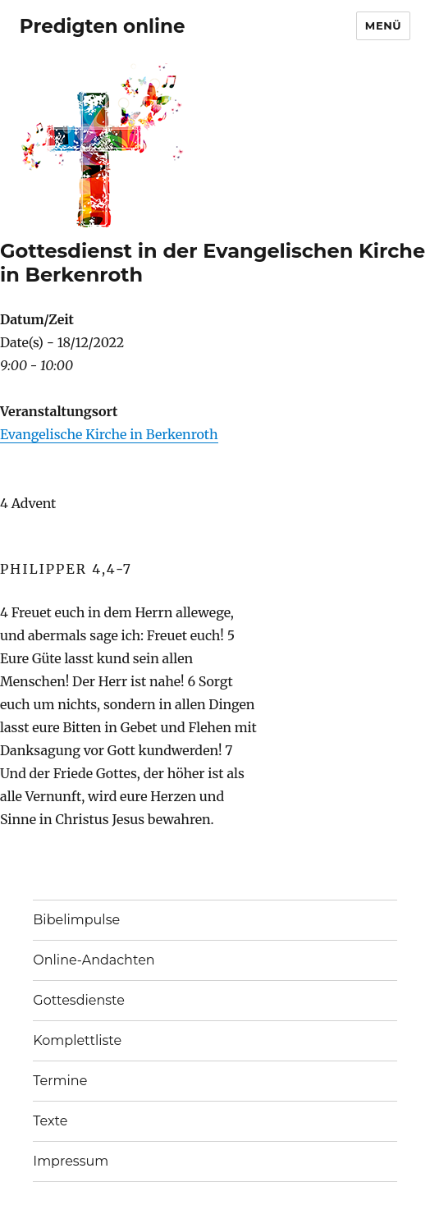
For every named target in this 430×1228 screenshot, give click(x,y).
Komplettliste (77, 1040)
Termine (60, 1080)
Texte (50, 1121)
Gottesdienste (79, 1000)
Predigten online (102, 26)
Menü (383, 25)
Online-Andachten (93, 960)
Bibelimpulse (76, 920)
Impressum (70, 1161)
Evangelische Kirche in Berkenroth (109, 434)
